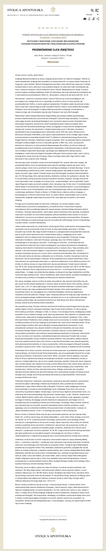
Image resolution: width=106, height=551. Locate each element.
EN (47, 28)
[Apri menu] (97, 10)
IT (59, 28)
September (54, 15)
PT (67, 28)
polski (91, 15)
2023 (47, 15)
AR (39, 28)
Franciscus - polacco (18, 15)
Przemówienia (37, 15)
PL (63, 28)
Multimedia (53, 62)
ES (52, 28)
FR (56, 28)
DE (43, 28)
